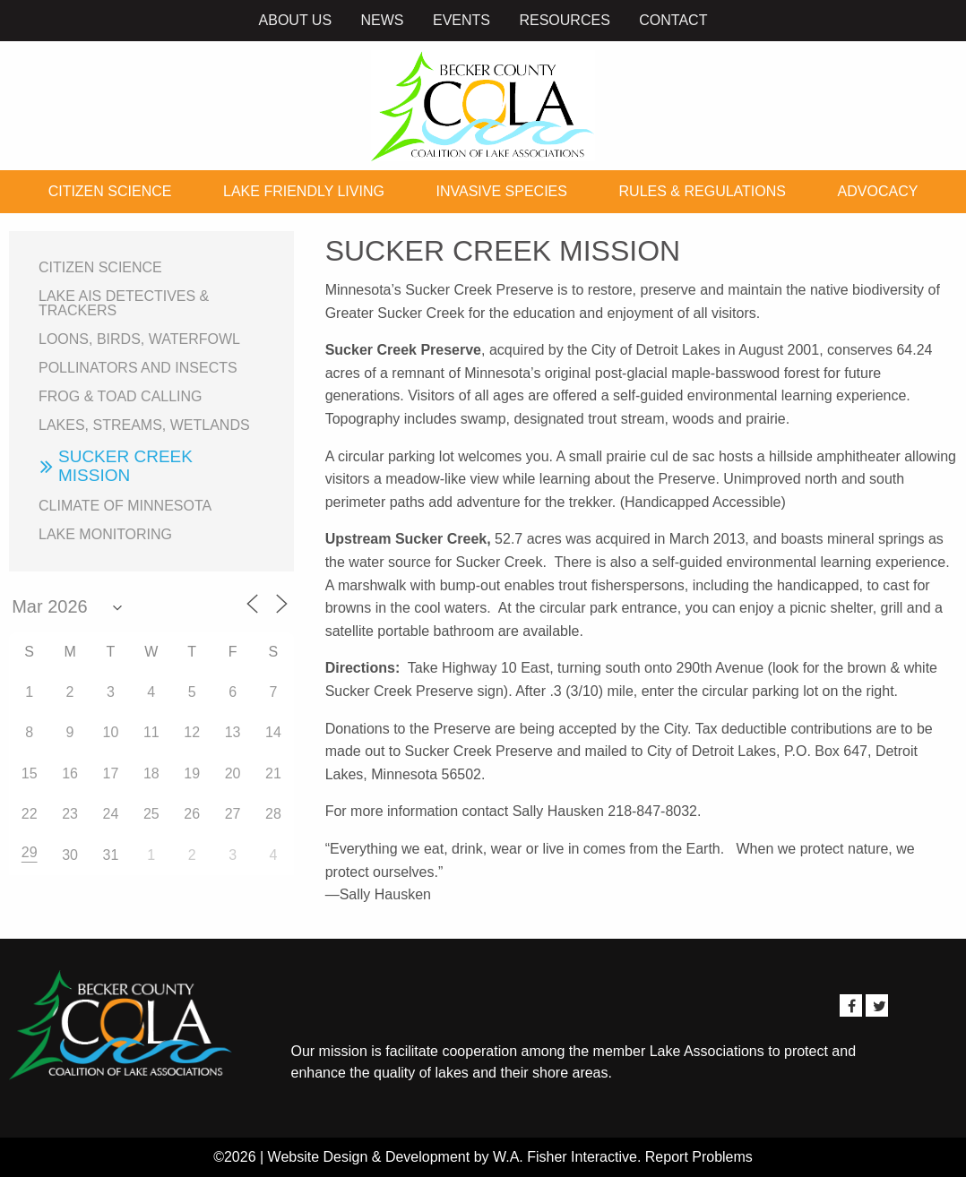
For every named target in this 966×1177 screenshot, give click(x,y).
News (382, 20)
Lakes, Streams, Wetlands (144, 425)
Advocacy (878, 191)
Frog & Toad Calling (121, 396)
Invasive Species (501, 191)
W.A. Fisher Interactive (565, 1156)
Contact (673, 20)
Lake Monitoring (105, 534)
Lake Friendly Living (303, 191)
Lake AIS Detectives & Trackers (124, 303)
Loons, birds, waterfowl (139, 339)
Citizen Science (110, 191)
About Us (295, 20)
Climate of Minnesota (125, 505)
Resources (564, 20)
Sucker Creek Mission (125, 466)
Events (461, 20)
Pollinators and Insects (138, 367)
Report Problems (699, 1156)
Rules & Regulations (702, 191)
